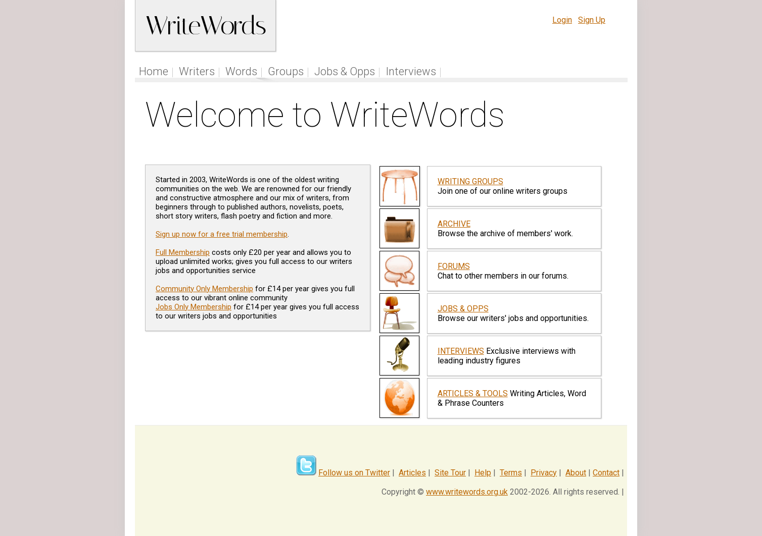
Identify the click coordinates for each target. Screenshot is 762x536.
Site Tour (450, 472)
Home (153, 71)
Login (562, 20)
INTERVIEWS (461, 351)
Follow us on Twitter (354, 472)
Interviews (411, 71)
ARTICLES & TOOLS (473, 393)
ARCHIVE (454, 224)
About (575, 472)
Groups (286, 71)
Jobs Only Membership (193, 306)
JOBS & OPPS (463, 308)
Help (482, 472)
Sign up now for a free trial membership (222, 234)
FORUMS (454, 266)
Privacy (544, 472)
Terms (511, 472)
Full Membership (183, 252)
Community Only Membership (204, 288)
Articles (412, 472)
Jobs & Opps (344, 71)
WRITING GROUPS (470, 181)
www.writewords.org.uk (467, 492)
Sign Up (591, 20)
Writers (197, 71)
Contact (606, 472)
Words (241, 71)
